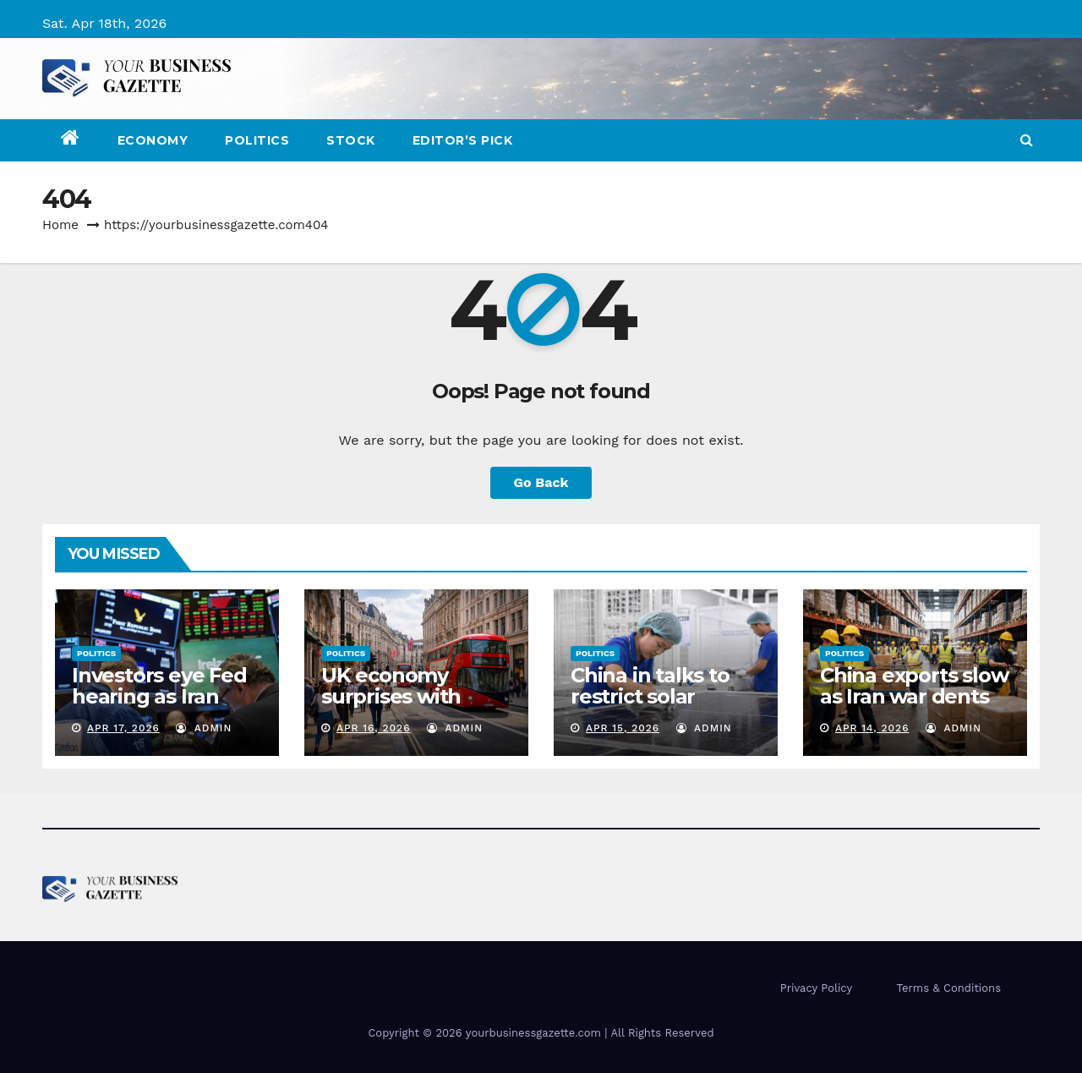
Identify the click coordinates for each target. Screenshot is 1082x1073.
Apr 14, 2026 (872, 728)
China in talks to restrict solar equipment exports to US (650, 707)
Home (60, 225)
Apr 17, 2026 (123, 728)
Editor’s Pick (463, 140)
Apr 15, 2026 (622, 728)
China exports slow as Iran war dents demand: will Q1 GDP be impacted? (914, 707)
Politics (257, 140)
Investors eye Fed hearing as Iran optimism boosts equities (159, 707)
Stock (350, 140)
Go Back (541, 482)
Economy (153, 140)
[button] (1026, 140)
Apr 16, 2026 (373, 728)
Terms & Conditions (949, 988)
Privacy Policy (816, 988)
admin (204, 728)
